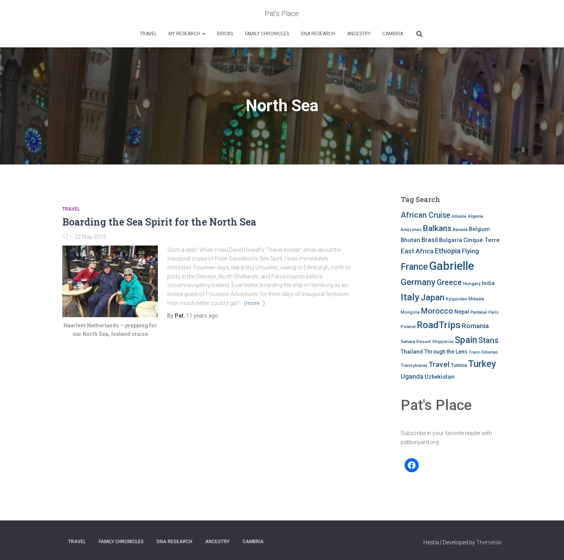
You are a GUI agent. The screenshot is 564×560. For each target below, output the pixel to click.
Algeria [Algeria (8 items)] (475, 216)
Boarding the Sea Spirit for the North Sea (159, 221)
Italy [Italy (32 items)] (410, 297)
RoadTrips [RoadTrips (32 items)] (439, 325)
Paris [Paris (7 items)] (493, 312)
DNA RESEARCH (318, 33)
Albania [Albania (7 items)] (459, 216)
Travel (148, 33)
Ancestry (359, 33)
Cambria (392, 33)
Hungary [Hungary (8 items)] (472, 283)
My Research (186, 33)
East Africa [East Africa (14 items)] (417, 251)
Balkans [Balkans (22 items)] (437, 228)
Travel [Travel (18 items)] (439, 364)
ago (202, 316)
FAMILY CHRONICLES (267, 33)
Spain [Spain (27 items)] (466, 340)
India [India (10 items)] (488, 283)
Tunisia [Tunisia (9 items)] (459, 365)
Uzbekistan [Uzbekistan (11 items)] (440, 376)
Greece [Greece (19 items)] (449, 282)
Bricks (225, 33)
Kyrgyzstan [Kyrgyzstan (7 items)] (456, 299)
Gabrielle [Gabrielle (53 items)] (451, 266)
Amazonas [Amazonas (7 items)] (411, 229)
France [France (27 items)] (414, 267)
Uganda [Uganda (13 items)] (412, 376)
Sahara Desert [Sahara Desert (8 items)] (416, 341)
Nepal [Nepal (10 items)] (461, 312)
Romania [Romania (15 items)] (475, 326)
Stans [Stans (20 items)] (488, 340)
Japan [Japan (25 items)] (433, 297)
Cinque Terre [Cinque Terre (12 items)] (481, 240)
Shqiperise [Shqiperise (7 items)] (443, 341)
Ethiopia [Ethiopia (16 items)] (448, 251)
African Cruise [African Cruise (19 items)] (425, 215)
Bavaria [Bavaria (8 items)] (460, 229)
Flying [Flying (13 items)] (470, 251)
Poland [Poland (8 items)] (408, 326)
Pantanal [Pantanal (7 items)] (478, 312)
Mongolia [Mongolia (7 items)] (410, 312)
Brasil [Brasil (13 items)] (429, 240)
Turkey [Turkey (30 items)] (482, 363)
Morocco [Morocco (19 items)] (437, 311)
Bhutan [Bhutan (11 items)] (410, 240)
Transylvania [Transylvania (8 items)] (414, 365)
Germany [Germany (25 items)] (418, 282)
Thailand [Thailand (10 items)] (412, 352)
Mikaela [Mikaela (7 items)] (476, 299)
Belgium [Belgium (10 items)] (479, 229)
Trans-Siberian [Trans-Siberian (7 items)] (483, 352)
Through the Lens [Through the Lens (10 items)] (445, 352)
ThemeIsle (489, 542)
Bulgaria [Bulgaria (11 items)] (450, 240)
